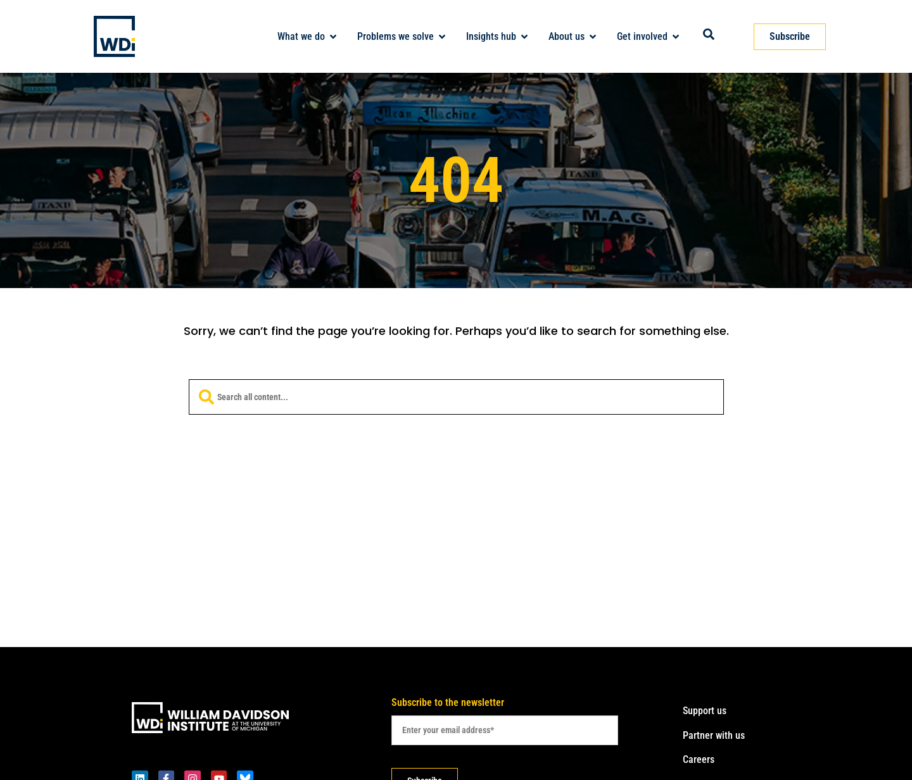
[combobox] (456, 397)
